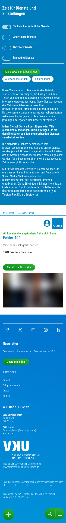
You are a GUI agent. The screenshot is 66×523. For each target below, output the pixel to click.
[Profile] (47, 223)
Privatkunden (8, 212)
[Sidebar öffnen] (8, 514)
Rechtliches (8, 482)
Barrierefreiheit (43, 482)
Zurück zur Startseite (19, 267)
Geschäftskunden (26, 212)
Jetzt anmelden (16, 361)
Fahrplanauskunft (11, 385)
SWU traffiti (8, 427)
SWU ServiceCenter (12, 414)
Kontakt (6, 380)
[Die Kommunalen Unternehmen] (22, 451)
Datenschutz (20, 482)
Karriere (6, 395)
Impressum (31, 482)
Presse (6, 390)
